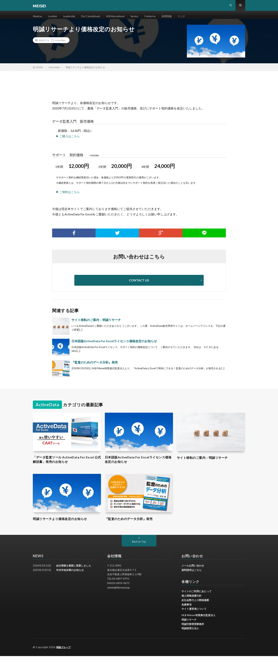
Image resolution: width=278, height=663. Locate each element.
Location (55, 19)
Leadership (73, 19)
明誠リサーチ (189, 626)
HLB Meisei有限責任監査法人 (198, 622)
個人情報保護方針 (191, 602)
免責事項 (186, 611)
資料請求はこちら (191, 577)
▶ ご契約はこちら (68, 198)
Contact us (162, 19)
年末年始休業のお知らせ (70, 577)
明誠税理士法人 (190, 635)
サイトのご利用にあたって (196, 598)
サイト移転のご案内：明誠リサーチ (96, 326)
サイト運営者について (194, 615)
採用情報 (180, 19)
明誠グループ (64, 654)
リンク (196, 19)
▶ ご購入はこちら (68, 142)
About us (38, 19)
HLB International (123, 19)
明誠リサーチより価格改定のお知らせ (63, 526)
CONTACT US (139, 286)
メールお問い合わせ (192, 572)
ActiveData (60, 46)
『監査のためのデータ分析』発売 (94, 368)
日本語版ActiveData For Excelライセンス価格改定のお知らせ (114, 347)
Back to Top (139, 548)
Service (144, 19)
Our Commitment (96, 19)
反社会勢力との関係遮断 (195, 607)
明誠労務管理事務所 (192, 631)
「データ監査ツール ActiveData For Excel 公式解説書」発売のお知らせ (67, 466)
